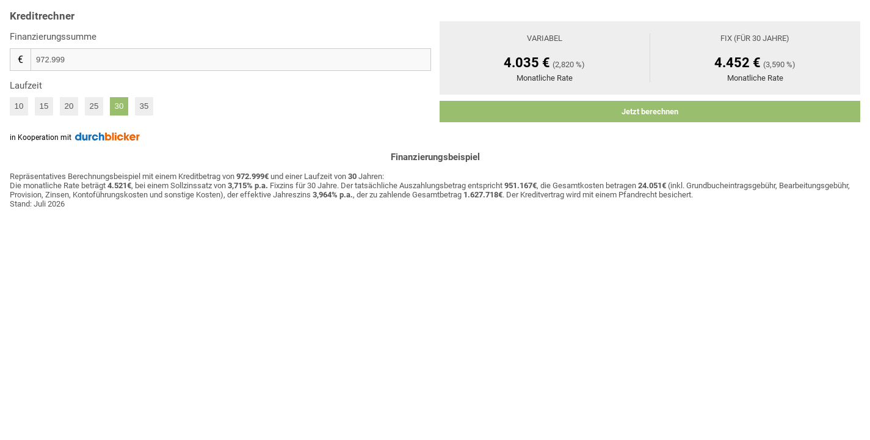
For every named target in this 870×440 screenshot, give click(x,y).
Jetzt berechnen (650, 111)
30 (119, 106)
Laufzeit (26, 85)
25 (94, 106)
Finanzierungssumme (53, 36)
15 (44, 106)
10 (19, 106)
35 (144, 106)
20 (69, 106)
